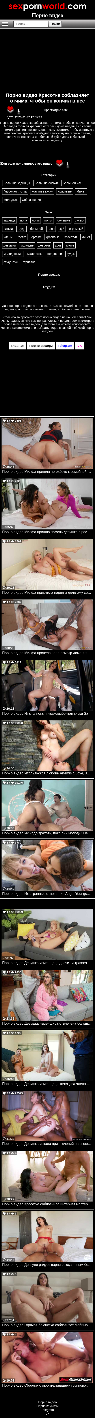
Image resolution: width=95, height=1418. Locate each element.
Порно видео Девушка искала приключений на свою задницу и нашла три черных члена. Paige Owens (47, 1144)
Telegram (47, 1410)
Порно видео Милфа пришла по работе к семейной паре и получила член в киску (47, 471)
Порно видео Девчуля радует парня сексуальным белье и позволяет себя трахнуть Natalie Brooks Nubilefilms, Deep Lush (47, 1265)
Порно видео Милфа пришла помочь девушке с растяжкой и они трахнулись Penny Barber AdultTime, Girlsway (47, 532)
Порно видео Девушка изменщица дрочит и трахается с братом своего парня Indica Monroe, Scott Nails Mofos (47, 963)
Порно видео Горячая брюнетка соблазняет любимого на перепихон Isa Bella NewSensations (47, 1325)
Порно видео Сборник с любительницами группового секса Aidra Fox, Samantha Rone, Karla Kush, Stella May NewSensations (47, 1385)
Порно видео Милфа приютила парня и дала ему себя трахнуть (47, 592)
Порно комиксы (48, 1406)
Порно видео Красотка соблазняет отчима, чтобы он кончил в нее (47, 98)
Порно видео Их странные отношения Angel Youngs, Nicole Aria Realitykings (47, 894)
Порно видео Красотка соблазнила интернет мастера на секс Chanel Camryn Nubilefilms (47, 1204)
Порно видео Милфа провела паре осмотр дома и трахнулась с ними (47, 653)
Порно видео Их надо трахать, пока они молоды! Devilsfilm (47, 833)
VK (47, 1414)
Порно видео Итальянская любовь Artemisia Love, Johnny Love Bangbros (47, 773)
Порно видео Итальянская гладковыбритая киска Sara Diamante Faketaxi (47, 713)
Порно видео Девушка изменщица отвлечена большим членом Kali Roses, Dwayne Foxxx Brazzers (47, 1023)
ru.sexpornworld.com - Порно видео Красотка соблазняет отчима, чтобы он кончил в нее (49, 307)
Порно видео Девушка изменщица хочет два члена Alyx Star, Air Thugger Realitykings (47, 1084)
